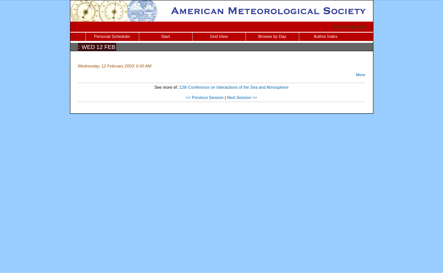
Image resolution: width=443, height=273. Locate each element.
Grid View (219, 36)
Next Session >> (242, 97)
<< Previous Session (205, 97)
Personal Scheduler (112, 36)
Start (165, 36)
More (360, 74)
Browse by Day (272, 36)
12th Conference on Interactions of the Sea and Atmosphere (234, 87)
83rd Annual (349, 27)
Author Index (325, 36)
